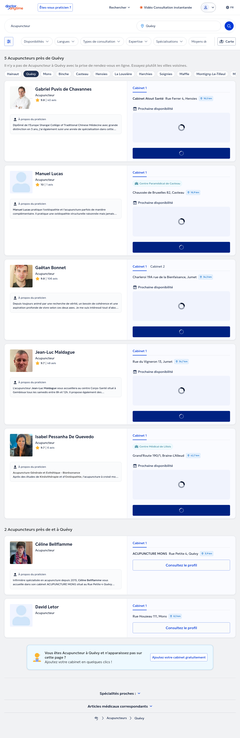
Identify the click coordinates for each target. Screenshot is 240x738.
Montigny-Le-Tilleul (210, 74)
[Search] (229, 25)
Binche (64, 74)
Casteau (82, 74)
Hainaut (13, 74)
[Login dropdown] (208, 7)
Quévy (31, 74)
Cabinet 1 (140, 88)
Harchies (145, 74)
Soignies (166, 74)
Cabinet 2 (157, 266)
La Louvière (123, 74)
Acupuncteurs (116, 718)
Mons (47, 74)
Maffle (184, 74)
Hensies (102, 74)
